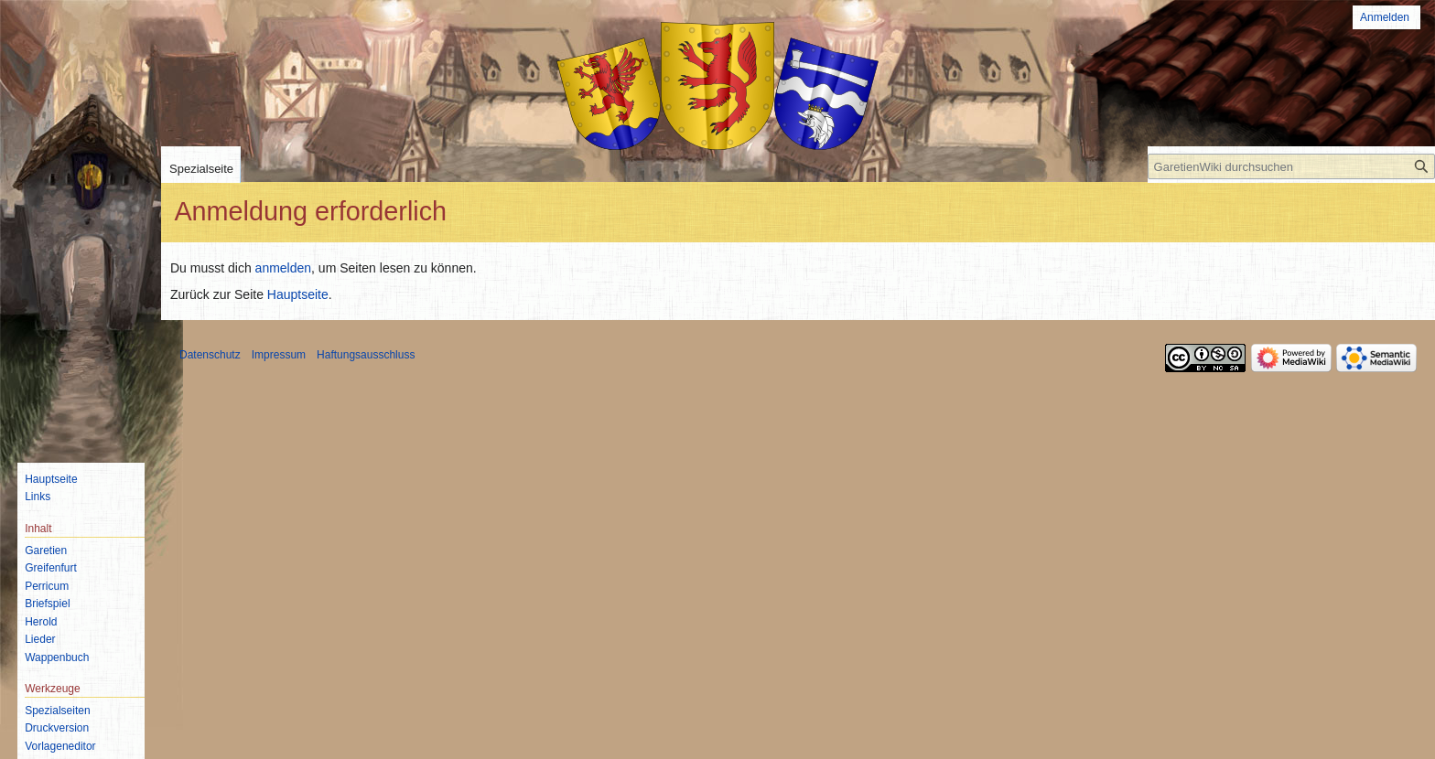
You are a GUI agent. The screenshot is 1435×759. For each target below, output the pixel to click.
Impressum (279, 354)
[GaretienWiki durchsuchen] (1291, 166)
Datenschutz (210, 354)
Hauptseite (298, 294)
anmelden (283, 268)
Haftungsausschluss (366, 354)
